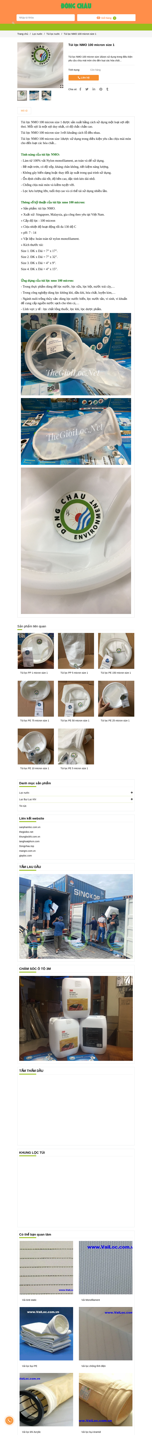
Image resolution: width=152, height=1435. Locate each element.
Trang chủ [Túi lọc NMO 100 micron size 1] (22, 34)
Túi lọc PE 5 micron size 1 (74, 768)
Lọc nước (76, 792)
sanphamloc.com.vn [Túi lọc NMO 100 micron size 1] (29, 827)
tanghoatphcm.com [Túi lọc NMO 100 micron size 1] (29, 841)
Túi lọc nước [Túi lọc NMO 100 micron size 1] (53, 34)
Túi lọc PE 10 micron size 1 (34, 768)
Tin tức (23, 806)
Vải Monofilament (90, 1300)
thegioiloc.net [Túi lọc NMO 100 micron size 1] (26, 832)
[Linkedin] (94, 89)
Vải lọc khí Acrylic (31, 1432)
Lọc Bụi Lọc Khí (76, 799)
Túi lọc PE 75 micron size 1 (34, 720)
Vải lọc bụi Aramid (91, 1432)
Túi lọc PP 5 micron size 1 (74, 672)
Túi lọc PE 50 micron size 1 (75, 720)
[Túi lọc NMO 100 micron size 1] (76, 6)
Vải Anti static (29, 1300)
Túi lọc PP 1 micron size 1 (34, 672)
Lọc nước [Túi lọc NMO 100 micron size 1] (37, 34)
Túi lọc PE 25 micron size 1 (115, 720)
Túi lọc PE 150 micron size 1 (116, 672)
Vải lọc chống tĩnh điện (93, 1366)
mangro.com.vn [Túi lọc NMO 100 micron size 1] (27, 851)
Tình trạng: (74, 69)
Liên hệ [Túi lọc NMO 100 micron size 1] (83, 77)
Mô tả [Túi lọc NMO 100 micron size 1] (24, 110)
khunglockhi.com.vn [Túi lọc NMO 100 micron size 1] (29, 836)
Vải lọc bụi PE (29, 1366)
